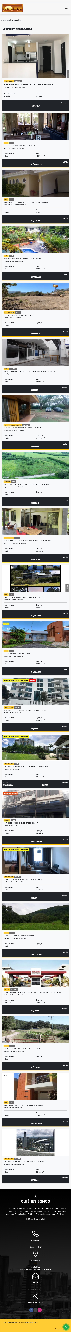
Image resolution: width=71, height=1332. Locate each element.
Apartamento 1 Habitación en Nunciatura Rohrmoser (25, 1161)
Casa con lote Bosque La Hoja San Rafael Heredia (24, 597)
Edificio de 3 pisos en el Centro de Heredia (21, 823)
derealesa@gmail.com (35, 1289)
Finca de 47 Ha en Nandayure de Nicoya (19, 936)
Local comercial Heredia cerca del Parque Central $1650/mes (29, 371)
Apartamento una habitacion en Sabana (28, 84)
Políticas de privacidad (35, 1219)
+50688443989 (35, 1247)
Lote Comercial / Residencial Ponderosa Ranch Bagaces (27, 484)
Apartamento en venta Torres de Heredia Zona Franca (26, 766)
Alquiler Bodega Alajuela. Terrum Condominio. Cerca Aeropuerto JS (32, 992)
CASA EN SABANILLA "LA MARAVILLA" (17, 654)
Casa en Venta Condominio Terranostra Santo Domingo (27, 202)
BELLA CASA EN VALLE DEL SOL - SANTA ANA (20, 146)
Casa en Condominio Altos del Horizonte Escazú (23, 1105)
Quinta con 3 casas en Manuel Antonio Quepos (23, 259)
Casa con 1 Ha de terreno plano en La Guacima (23, 428)
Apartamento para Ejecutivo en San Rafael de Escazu (25, 710)
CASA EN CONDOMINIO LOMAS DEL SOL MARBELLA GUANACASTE (27, 541)
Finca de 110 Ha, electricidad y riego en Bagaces (23, 1049)
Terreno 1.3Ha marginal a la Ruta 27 (18, 315)
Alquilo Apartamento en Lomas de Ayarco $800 (23, 879)
